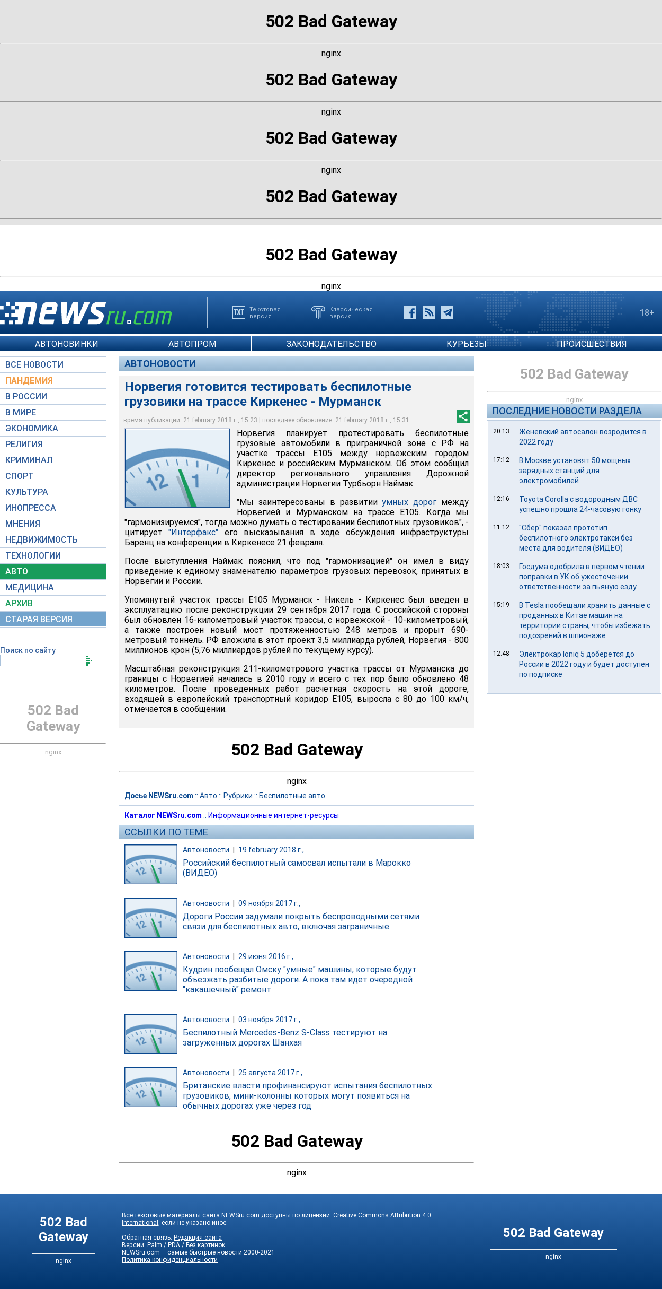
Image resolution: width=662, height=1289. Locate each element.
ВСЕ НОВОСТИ (34, 365)
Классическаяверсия (351, 312)
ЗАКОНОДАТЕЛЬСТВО (332, 344)
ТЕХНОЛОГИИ (33, 556)
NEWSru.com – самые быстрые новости (182, 1252)
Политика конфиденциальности (170, 1260)
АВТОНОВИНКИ (67, 344)
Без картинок (205, 1245)
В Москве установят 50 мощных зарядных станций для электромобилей (575, 470)
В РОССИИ (26, 396)
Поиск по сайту (28, 650)
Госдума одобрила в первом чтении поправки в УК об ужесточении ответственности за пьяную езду (582, 576)
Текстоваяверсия (265, 312)
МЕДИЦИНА (29, 587)
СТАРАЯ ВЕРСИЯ (39, 619)
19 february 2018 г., (271, 850)
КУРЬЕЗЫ (466, 344)
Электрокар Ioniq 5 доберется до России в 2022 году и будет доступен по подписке (584, 664)
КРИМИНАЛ (28, 460)
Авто (208, 795)
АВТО (16, 572)
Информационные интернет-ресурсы (273, 815)
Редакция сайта (198, 1237)
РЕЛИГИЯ (24, 444)
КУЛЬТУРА (26, 492)
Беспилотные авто (292, 795)
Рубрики (238, 795)
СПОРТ (19, 476)
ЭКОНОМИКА (31, 428)
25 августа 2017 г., (270, 1072)
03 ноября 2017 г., (269, 1019)
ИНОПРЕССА (30, 508)
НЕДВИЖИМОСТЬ (41, 540)
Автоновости (160, 363)
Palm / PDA (163, 1245)
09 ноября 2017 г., (269, 903)
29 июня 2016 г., (265, 956)
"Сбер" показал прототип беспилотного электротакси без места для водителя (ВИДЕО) (576, 538)
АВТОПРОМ (192, 344)
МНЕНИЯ (22, 524)
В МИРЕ (20, 412)
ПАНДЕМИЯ (29, 381)
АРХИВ (19, 603)
